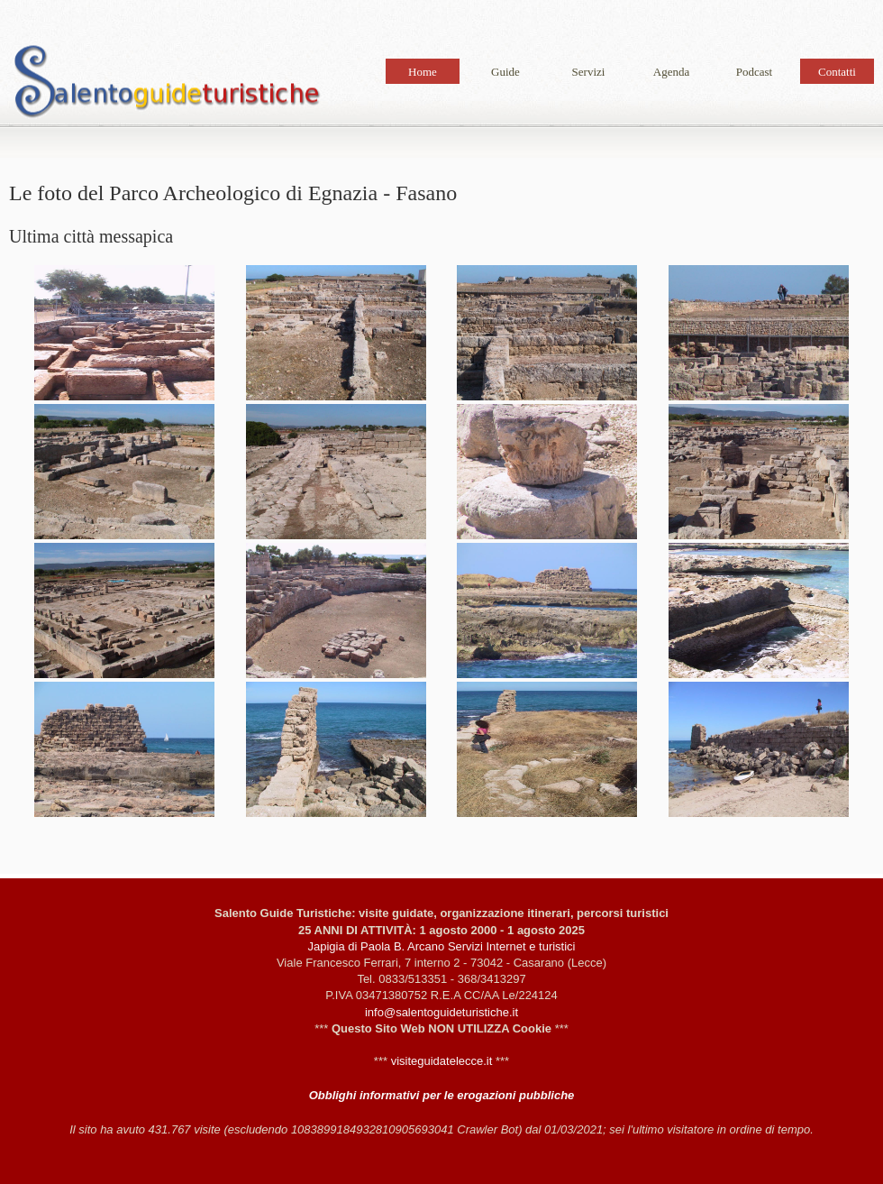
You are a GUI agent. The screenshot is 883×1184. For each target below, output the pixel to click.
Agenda (671, 71)
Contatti (837, 71)
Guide (505, 71)
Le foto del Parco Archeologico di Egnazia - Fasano (166, 85)
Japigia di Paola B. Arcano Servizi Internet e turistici (442, 946)
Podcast (754, 71)
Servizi (588, 71)
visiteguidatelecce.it (442, 1061)
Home (422, 71)
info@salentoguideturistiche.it (441, 1012)
